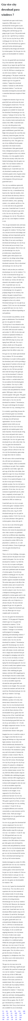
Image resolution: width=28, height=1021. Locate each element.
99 (3, 1011)
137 (16, 1017)
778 (15, 1011)
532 (11, 1015)
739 (12, 1019)
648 (20, 1019)
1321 (8, 1019)
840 (3, 1019)
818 (7, 1011)
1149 (20, 1015)
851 (7, 1015)
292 (16, 1019)
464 (24, 1013)
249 (8, 1017)
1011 (3, 1017)
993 (7, 1013)
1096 (24, 1011)
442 (11, 1011)
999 (12, 1017)
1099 (16, 1013)
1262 (20, 1017)
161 (11, 1013)
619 (20, 1013)
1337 (16, 1015)
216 (3, 1013)
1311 (19, 1011)
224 (3, 1015)
